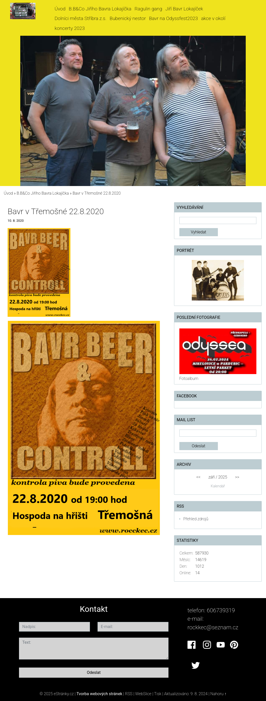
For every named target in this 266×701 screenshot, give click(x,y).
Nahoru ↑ (218, 693)
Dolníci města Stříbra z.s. (81, 18)
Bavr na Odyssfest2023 (173, 18)
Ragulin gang (148, 9)
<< (198, 477)
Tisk (157, 693)
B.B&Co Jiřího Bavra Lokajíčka (100, 9)
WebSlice (143, 693)
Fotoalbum (188, 378)
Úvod (60, 9)
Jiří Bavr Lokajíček (184, 9)
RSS (128, 693)
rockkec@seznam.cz (212, 627)
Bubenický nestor (128, 18)
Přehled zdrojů (195, 518)
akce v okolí (213, 18)
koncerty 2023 (70, 28)
